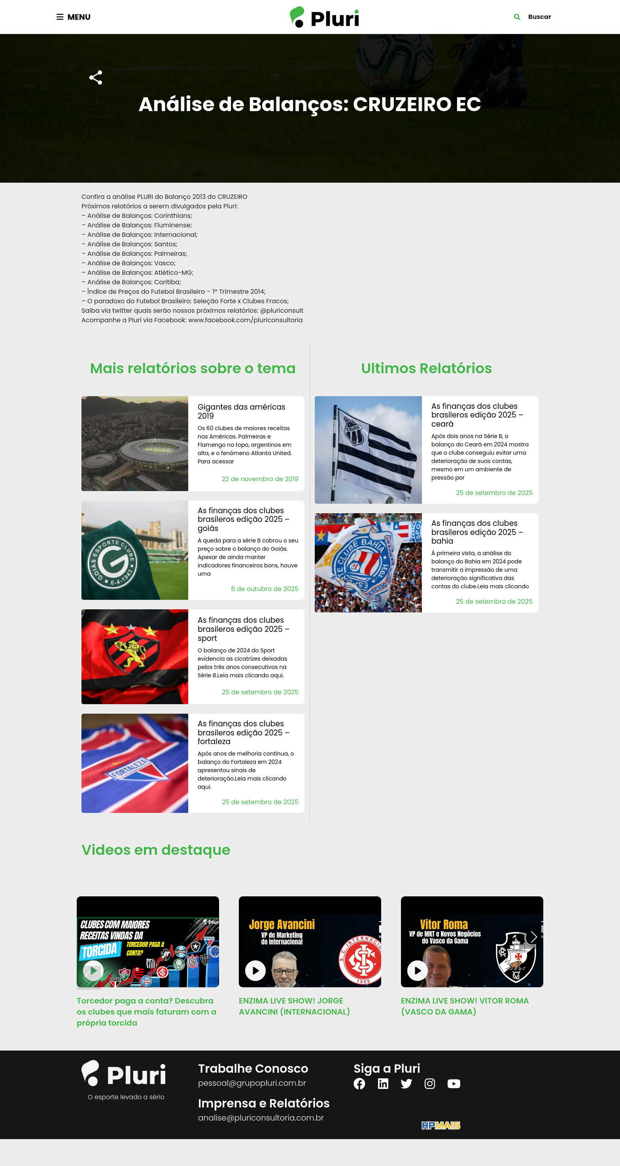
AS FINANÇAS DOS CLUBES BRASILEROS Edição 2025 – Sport (244, 629)
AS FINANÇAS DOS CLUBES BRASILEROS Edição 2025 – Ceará (477, 415)
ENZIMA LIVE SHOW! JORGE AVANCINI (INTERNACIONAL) (294, 1006)
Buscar (539, 16)
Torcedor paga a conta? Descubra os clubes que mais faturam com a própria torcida (146, 1011)
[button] (534, 937)
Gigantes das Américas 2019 (241, 411)
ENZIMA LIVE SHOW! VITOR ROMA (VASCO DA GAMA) (465, 1006)
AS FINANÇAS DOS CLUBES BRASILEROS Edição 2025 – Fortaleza (244, 732)
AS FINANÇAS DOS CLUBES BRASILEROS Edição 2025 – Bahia (477, 532)
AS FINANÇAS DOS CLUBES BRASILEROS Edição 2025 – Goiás (244, 519)
